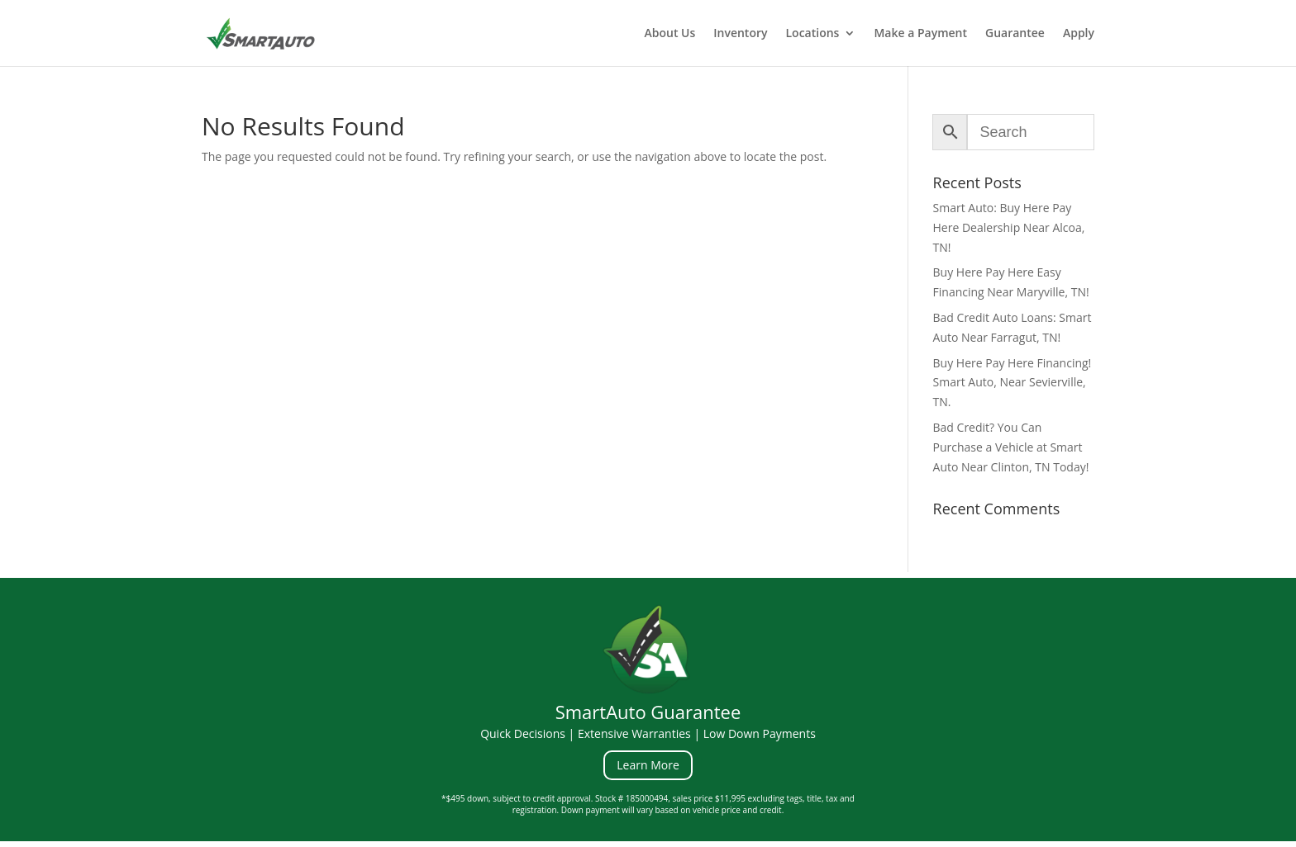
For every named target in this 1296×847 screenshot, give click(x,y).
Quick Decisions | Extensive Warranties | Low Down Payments (648, 733)
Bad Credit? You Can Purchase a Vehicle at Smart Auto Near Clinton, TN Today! (1011, 447)
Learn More (648, 765)
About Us (669, 33)
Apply (1078, 33)
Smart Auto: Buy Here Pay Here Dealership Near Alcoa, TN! (1009, 227)
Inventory (740, 33)
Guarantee (1015, 33)
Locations (813, 33)
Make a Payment (920, 33)
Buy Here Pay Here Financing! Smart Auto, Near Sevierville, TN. (1012, 382)
